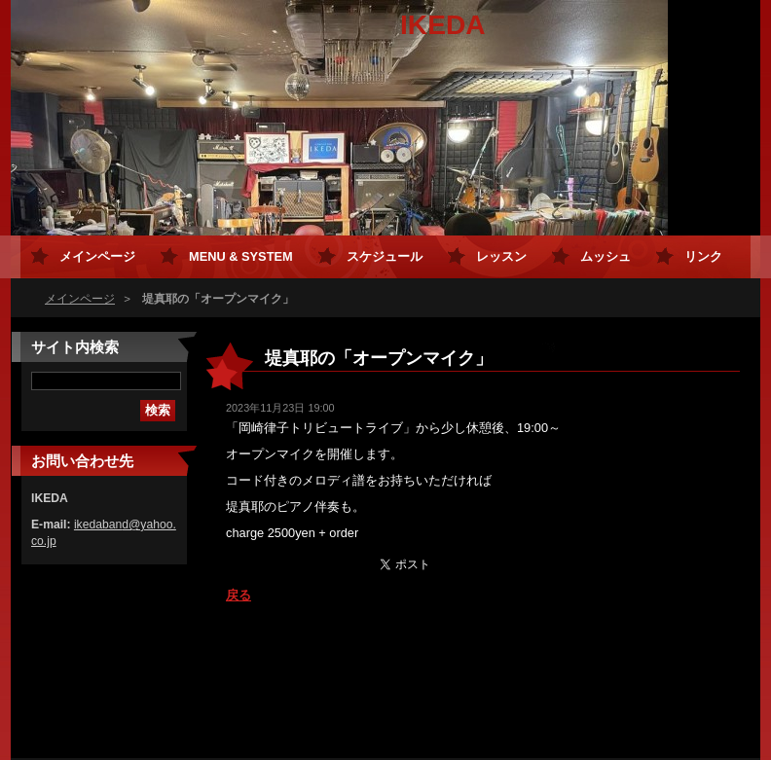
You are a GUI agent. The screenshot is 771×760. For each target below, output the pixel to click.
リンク (703, 256)
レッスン (501, 256)
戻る (238, 595)
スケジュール (384, 256)
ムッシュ (605, 256)
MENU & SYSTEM (241, 256)
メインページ (80, 299)
